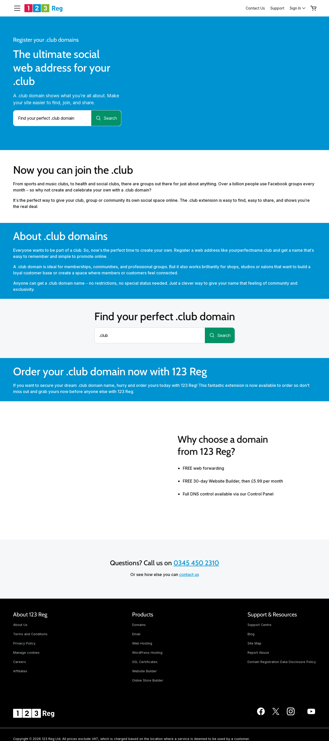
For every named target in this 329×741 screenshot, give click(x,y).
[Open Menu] (15, 8)
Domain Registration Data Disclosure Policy (282, 662)
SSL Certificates (145, 662)
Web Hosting (142, 643)
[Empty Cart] (313, 8)
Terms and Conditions (30, 634)
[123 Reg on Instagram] (290, 714)
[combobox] (52, 118)
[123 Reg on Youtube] (311, 714)
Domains (139, 625)
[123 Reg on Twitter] (275, 714)
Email (136, 634)
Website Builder (144, 671)
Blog (251, 634)
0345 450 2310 (196, 563)
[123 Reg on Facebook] (261, 714)
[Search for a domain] (106, 118)
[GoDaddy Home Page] (34, 713)
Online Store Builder (147, 680)
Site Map (254, 643)
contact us (189, 574)
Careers (19, 662)
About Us (20, 625)
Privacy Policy (24, 643)
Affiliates (20, 671)
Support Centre (259, 625)
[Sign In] (297, 8)
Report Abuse (258, 653)
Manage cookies (26, 653)
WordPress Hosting (147, 653)
